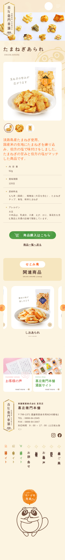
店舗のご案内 (59, 455)
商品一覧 (51, 451)
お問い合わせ (28, 458)
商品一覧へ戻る (32, 245)
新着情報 (36, 451)
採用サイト (6, 456)
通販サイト (21, 456)
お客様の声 (43, 455)
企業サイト (13, 456)
